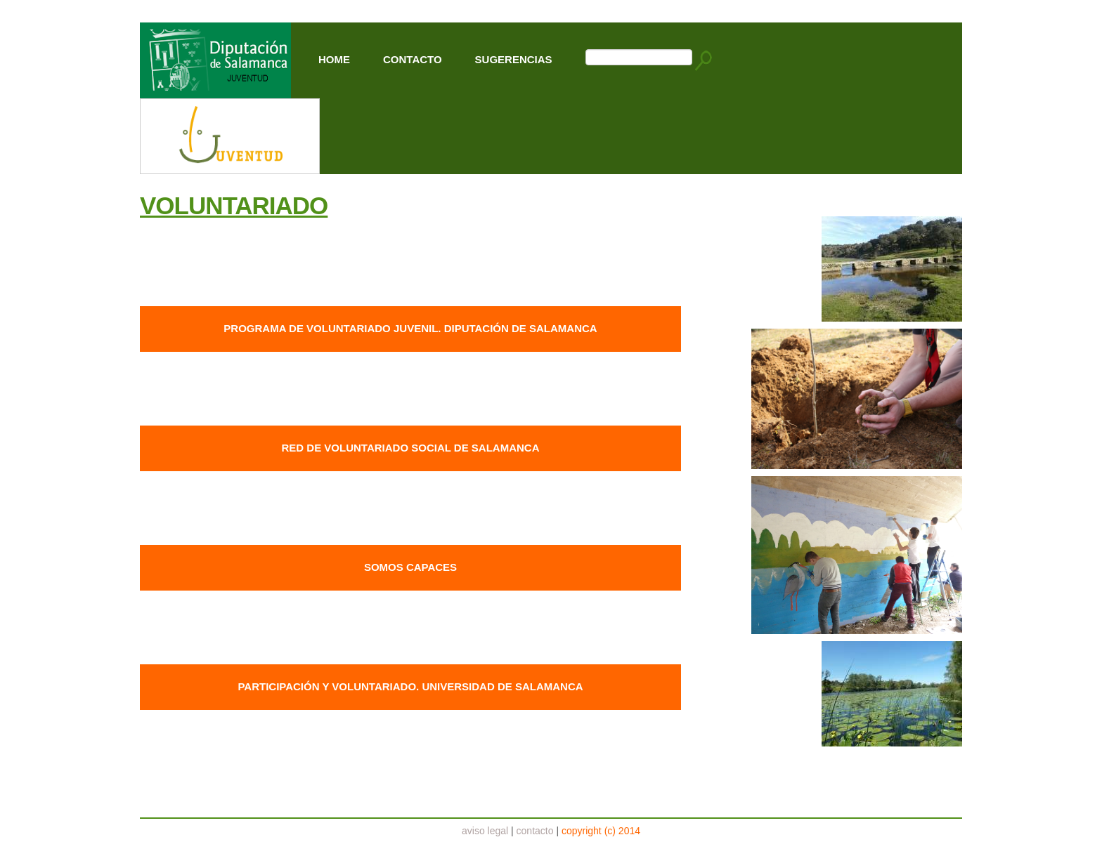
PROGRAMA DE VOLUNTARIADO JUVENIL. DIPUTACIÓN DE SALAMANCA (410, 328)
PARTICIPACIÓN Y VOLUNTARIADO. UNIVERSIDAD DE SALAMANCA (410, 686)
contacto (535, 830)
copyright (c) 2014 (601, 830)
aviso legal (485, 830)
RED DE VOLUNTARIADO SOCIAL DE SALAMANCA (411, 448)
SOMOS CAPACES (410, 567)
